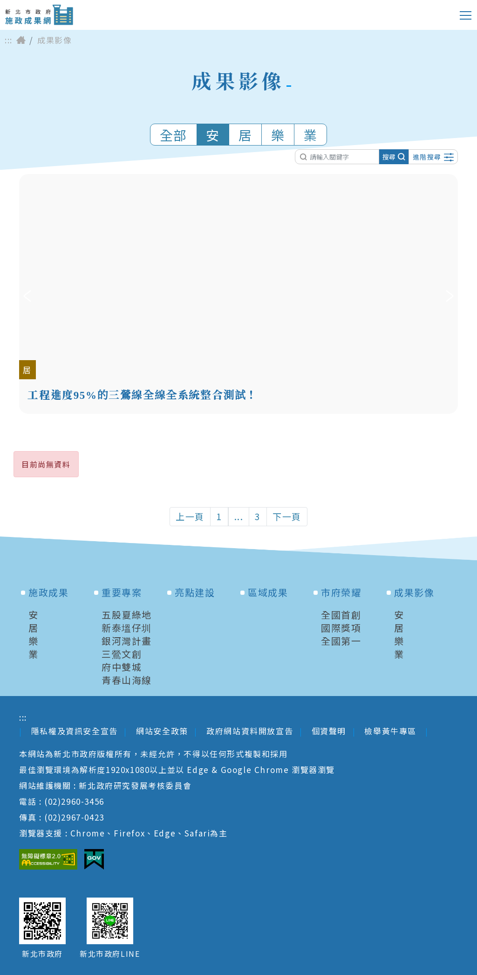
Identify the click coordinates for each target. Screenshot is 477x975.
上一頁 (190, 516)
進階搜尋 (433, 157)
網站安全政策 (162, 731)
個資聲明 (329, 731)
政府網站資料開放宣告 (249, 731)
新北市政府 (42, 953)
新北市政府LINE (110, 953)
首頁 (21, 40)
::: (9, 40)
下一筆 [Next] (450, 293)
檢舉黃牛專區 (391, 731)
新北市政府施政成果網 (39, 15)
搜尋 (393, 156)
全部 (173, 134)
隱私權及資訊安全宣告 (74, 731)
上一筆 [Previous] (27, 293)
